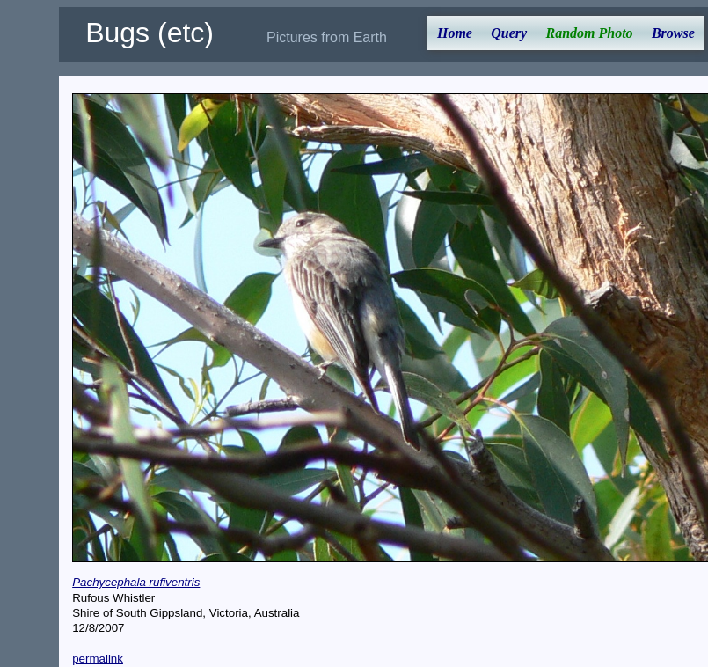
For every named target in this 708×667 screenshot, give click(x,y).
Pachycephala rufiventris (136, 582)
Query (509, 33)
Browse (673, 33)
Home (454, 33)
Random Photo (588, 33)
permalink (97, 658)
